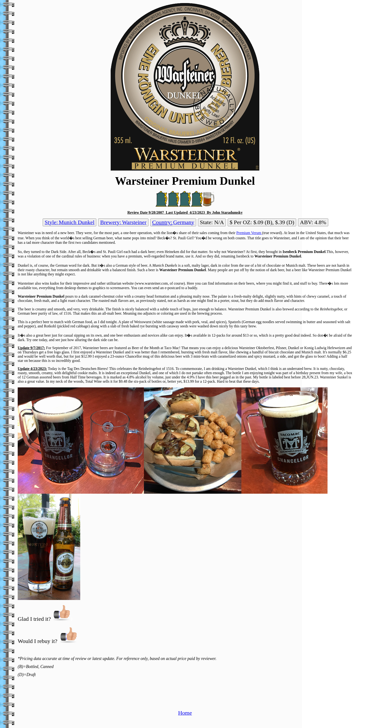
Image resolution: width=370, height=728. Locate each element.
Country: (162, 222)
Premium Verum (249, 233)
